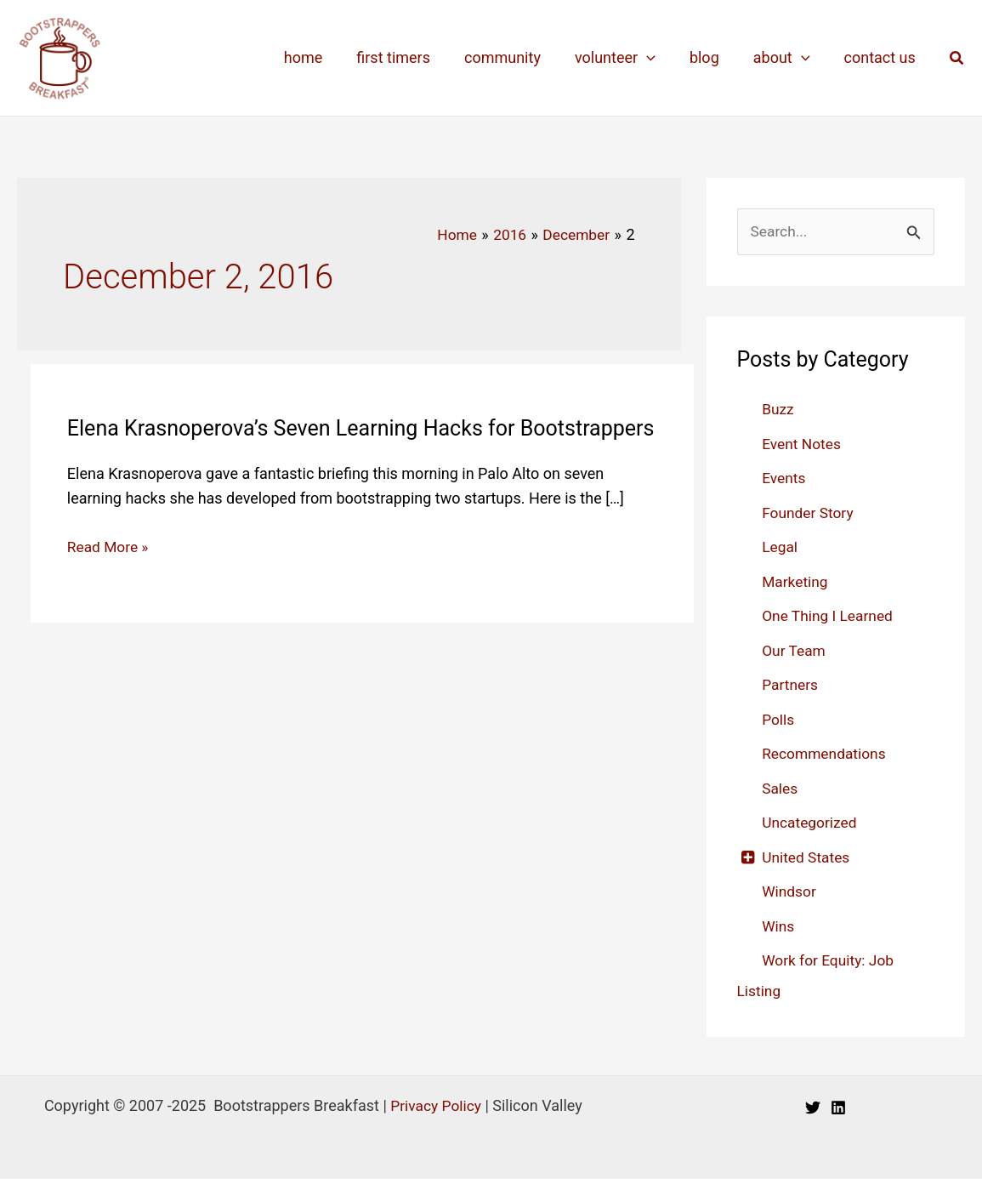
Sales (780, 789)
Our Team (795, 651)
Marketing (796, 582)
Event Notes (802, 444)
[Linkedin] (838, 1108)
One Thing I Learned (830, 616)
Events (784, 478)
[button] (957, 58)
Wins (779, 927)
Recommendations (826, 754)
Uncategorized (811, 823)
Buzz (778, 410)
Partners (791, 685)
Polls (779, 720)
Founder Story (809, 513)
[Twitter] (812, 1108)
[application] (658, 58)
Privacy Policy (436, 1106)
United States (807, 858)
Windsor (790, 892)
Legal (780, 547)
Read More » (109, 574)
